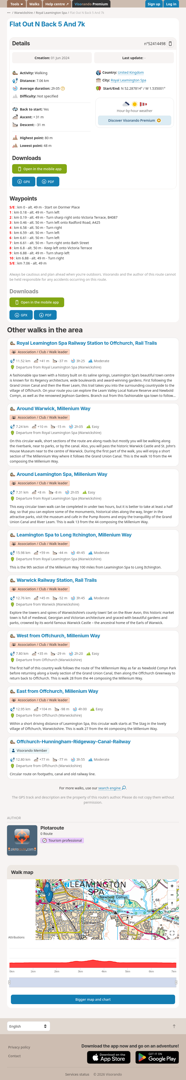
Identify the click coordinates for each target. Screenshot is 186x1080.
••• (8, 13)
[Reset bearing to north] (172, 903)
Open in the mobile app (39, 168)
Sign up (154, 4)
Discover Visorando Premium (134, 120)
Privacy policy (19, 1047)
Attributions (16, 937)
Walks (34, 4)
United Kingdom (131, 72)
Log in (171, 4)
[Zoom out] (172, 894)
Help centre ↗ (57, 4)
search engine (112, 788)
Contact (14, 1056)
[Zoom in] (172, 886)
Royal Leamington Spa (128, 80)
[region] (93, 909)
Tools (16, 4)
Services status (77, 1074)
